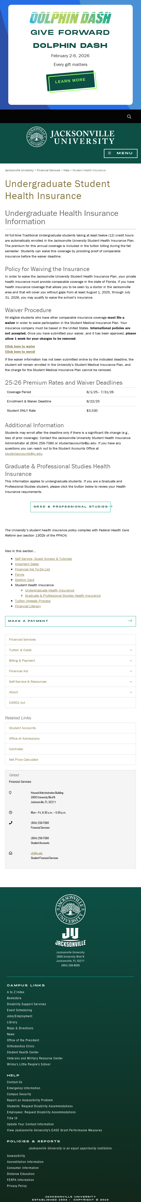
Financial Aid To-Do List (32, 569)
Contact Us (14, 1082)
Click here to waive (20, 346)
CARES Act (17, 702)
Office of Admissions (24, 738)
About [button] (72, 694)
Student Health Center (23, 1052)
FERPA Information (20, 1180)
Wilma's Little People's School (29, 1064)
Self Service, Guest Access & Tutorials (43, 558)
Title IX (12, 1118)
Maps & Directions (20, 1028)
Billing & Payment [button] (72, 662)
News (11, 1034)
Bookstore (14, 998)
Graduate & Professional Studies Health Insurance (63, 595)
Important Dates (27, 564)
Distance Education (21, 1174)
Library (12, 1022)
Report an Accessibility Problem (30, 1100)
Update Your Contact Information (30, 1124)
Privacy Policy (17, 1186)
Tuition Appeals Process (33, 600)
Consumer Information (23, 1168)
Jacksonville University (19, 170)
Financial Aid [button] (72, 672)
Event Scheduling (19, 1010)
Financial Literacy (28, 606)
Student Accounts (22, 728)
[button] (129, 117)
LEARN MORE (70, 80)
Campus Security (19, 1094)
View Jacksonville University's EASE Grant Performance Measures (54, 1130)
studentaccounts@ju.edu (23, 453)
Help (66, 170)
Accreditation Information (25, 1162)
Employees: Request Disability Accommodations (41, 1112)
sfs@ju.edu (36, 853)
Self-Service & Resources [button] (72, 683)
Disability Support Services (26, 1004)
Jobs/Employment (19, 1016)
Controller (16, 749)
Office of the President (23, 1040)
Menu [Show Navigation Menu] (120, 153)
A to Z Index (15, 992)
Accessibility (16, 1156)
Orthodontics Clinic (20, 1046)
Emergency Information (23, 1088)
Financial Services (48, 170)
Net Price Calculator (23, 759)
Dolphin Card (24, 579)
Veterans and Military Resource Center (35, 1058)
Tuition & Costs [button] (72, 651)
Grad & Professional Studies (72, 506)
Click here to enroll (20, 351)
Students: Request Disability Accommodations (40, 1106)
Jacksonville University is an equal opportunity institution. (71, 1148)
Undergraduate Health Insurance (49, 590)
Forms (19, 574)
